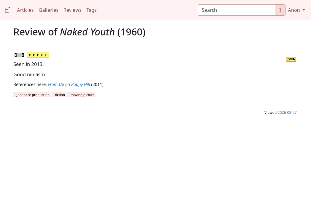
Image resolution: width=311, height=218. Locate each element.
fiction (60, 94)
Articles (25, 10)
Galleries (48, 10)
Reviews (72, 10)
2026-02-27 (287, 112)
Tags (91, 10)
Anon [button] (294, 10)
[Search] (236, 10)
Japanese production (33, 94)
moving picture (82, 94)
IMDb (291, 59)
